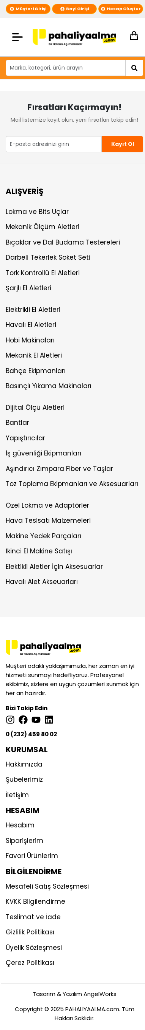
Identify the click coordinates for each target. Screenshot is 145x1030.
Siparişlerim (24, 840)
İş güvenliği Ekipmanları (43, 453)
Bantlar (17, 422)
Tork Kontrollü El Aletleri (43, 272)
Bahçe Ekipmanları (36, 370)
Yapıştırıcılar (25, 438)
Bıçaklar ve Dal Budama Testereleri (63, 242)
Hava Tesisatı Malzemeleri (48, 520)
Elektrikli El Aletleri (33, 309)
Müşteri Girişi (28, 9)
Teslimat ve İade (33, 917)
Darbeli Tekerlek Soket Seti (48, 257)
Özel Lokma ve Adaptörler (47, 505)
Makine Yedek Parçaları (43, 536)
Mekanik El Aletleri (34, 355)
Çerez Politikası (30, 962)
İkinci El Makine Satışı (39, 551)
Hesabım (20, 825)
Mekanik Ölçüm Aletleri (42, 226)
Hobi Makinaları (30, 340)
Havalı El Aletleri (31, 324)
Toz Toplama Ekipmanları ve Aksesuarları (72, 483)
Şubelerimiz (24, 779)
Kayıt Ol (122, 144)
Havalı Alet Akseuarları (42, 581)
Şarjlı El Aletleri (28, 288)
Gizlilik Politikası (30, 932)
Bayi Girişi (74, 9)
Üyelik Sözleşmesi (34, 947)
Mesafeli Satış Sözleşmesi (47, 886)
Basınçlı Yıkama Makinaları (48, 385)
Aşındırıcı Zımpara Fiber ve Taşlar (59, 468)
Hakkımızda (24, 764)
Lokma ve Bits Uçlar (37, 211)
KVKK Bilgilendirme (35, 901)
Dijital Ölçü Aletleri (35, 407)
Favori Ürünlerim (32, 855)
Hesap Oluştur (121, 9)
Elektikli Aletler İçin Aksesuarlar (54, 566)
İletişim (17, 794)
